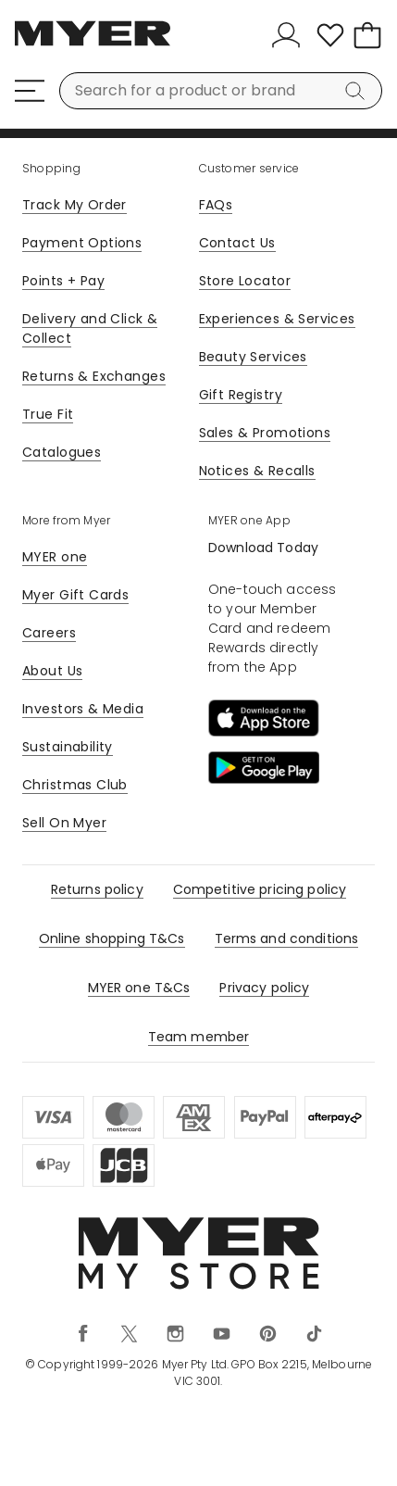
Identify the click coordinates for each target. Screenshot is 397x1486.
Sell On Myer (64, 822)
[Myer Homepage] (92, 43)
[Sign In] (289, 35)
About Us (52, 670)
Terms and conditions (287, 938)
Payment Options (82, 242)
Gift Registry (240, 394)
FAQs (216, 204)
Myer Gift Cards (75, 595)
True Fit (47, 414)
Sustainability (67, 746)
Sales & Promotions (265, 432)
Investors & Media (82, 708)
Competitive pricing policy (260, 889)
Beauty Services (253, 356)
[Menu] (29, 91)
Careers (49, 632)
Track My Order (74, 204)
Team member (199, 1036)
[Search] (358, 90)
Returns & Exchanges (94, 376)
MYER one (54, 557)
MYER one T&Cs (139, 987)
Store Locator (245, 280)
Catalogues (61, 452)
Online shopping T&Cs (112, 938)
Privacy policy (264, 987)
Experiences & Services (277, 318)
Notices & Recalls (257, 470)
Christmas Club (75, 784)
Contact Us (237, 242)
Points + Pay (63, 280)
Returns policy (97, 889)
